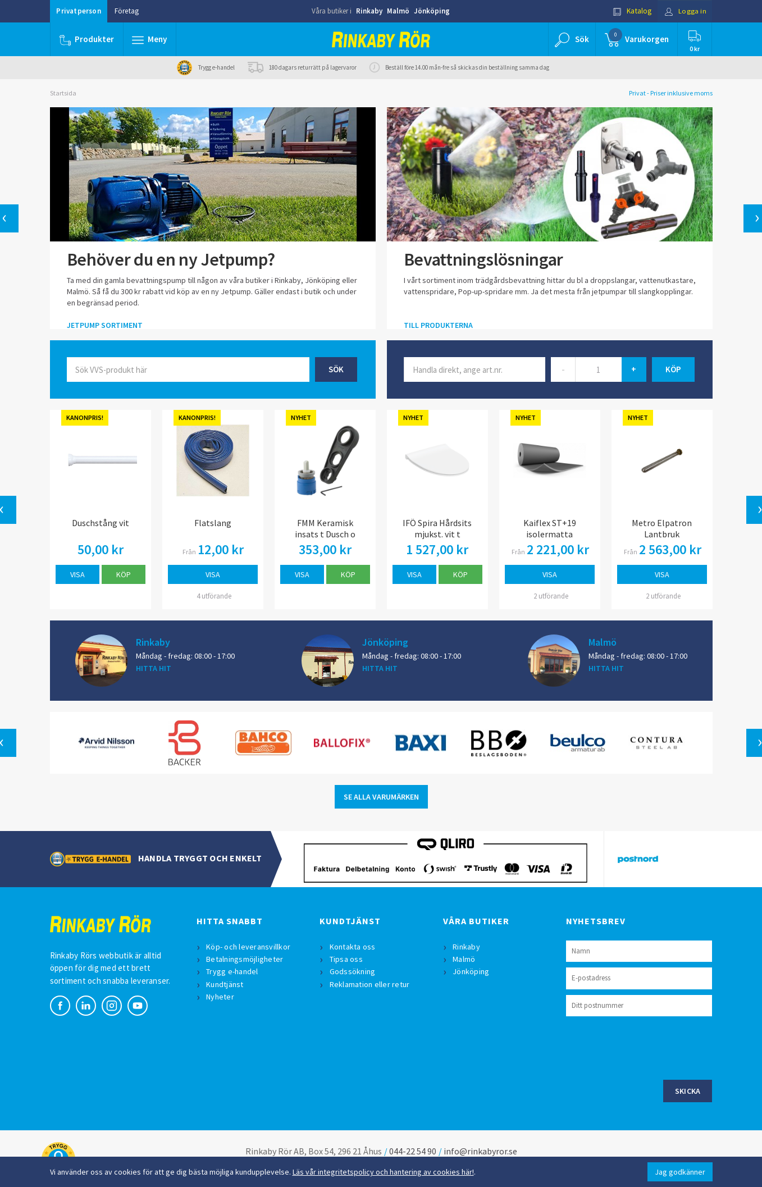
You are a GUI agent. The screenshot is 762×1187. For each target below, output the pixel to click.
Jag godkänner (680, 1172)
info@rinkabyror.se (480, 1151)
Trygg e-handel (233, 971)
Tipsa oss (346, 959)
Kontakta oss (353, 947)
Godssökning (353, 971)
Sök (336, 369)
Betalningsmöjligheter (245, 959)
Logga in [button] (685, 11)
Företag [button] (127, 11)
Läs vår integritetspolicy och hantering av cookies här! (383, 1172)
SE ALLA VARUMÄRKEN (381, 797)
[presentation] (651, 1047)
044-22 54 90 (412, 1151)
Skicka (688, 1091)
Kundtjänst (225, 984)
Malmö (398, 11)
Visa (77, 574)
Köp (123, 574)
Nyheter (221, 997)
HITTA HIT (153, 668)
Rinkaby (369, 11)
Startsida (63, 93)
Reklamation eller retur (370, 984)
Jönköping (432, 11)
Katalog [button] (631, 11)
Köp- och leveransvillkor (249, 947)
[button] (150, 39)
